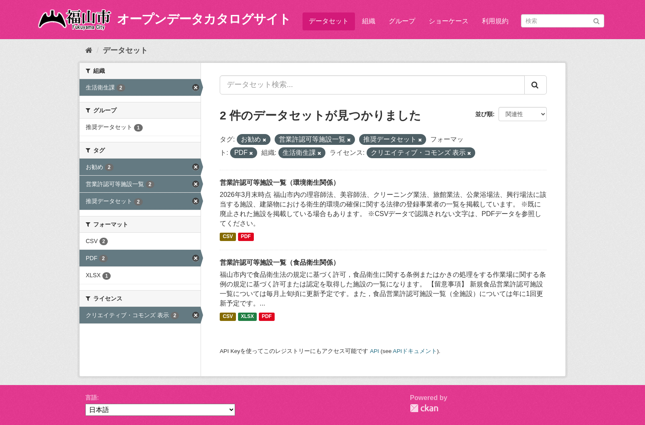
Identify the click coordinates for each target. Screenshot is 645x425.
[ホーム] (88, 50)
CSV (228, 237)
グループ (402, 21)
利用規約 (495, 21)
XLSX (247, 317)
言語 (91, 397)
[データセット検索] (562, 20)
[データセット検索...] (372, 84)
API (374, 351)
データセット (329, 21)
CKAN (424, 408)
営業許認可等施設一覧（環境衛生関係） (280, 182)
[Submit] (596, 20)
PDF (246, 237)
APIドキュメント (415, 351)
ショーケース (449, 21)
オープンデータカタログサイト (204, 19)
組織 (368, 21)
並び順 (484, 114)
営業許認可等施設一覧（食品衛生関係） (280, 262)
